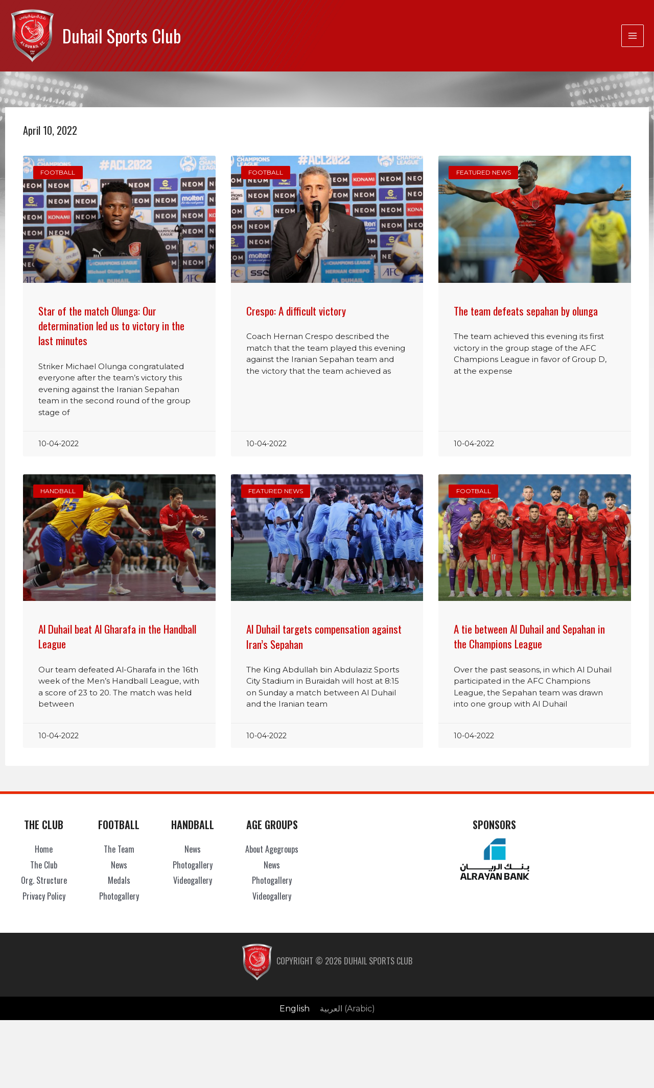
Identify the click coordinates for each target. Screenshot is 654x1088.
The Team (119, 849)
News (119, 865)
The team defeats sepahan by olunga (526, 311)
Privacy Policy (43, 896)
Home (44, 849)
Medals (119, 880)
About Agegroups (271, 849)
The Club (43, 865)
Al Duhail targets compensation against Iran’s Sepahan (324, 636)
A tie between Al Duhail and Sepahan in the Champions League (529, 636)
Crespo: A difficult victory (296, 311)
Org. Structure (44, 880)
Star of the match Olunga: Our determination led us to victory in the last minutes (111, 326)
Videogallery (192, 880)
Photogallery (119, 896)
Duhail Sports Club (121, 35)
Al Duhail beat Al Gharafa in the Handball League (117, 636)
